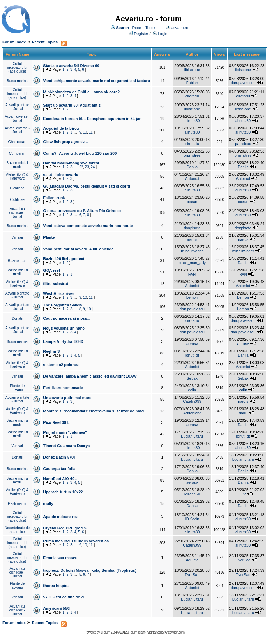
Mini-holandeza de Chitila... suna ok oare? (81, 92)
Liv (243, 494)
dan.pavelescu (243, 83)
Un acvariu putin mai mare (67, 397)
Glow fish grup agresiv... (65, 142)
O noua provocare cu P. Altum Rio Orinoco (82, 211)
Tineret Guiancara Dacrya (66, 446)
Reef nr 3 (51, 351)
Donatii (17, 318)
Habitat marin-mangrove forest (71, 163)
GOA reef (51, 270)
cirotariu (192, 96)
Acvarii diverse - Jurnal (17, 118)
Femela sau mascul (60, 558)
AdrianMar (192, 413)
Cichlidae (17, 188)
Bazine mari (17, 261)
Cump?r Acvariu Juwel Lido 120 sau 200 (80, 153)
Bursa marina (17, 81)
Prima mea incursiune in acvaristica (76, 541)
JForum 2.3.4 (108, 632)
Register (141, 34)
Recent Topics (144, 28)
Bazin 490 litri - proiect (63, 259)
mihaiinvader (192, 251)
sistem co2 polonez (60, 365)
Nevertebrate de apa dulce (17, 530)
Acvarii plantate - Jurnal (17, 107)
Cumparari (17, 153)
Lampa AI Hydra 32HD (63, 341)
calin (192, 390)
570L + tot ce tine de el (63, 597)
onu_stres (192, 155)
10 (85, 132)
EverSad (243, 560)
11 (91, 132)
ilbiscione (192, 70)
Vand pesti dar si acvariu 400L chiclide (78, 249)
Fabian (192, 83)
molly (48, 503)
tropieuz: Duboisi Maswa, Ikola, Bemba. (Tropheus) (89, 570)
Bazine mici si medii (17, 165)
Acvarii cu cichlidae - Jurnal (17, 212)
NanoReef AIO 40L (60, 478)
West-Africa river (58, 293)
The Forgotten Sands (62, 305)
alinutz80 (192, 121)
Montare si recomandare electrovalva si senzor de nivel (93, 411)
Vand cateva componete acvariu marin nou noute (88, 226)
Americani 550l (56, 608)
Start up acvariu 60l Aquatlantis (72, 105)
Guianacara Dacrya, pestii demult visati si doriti (86, 186)
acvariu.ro (179, 28)
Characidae (17, 142)
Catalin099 (192, 401)
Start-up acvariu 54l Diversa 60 (71, 65)
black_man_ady (192, 263)
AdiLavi (192, 560)
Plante (49, 237)
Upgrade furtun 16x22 (63, 492)
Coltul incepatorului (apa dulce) (17, 67)
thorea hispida (56, 585)
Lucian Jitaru (192, 436)
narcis (192, 239)
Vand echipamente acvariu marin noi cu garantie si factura (96, 81)
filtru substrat (55, 284)
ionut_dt (192, 355)
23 (87, 167)
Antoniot (192, 178)
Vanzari (17, 237)
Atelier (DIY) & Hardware (17, 176)
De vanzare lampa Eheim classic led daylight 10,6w (89, 376)
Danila (192, 167)
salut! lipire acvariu (60, 174)
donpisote (192, 228)
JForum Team (136, 632)
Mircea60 (192, 494)
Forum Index (14, 42)
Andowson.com (174, 632)
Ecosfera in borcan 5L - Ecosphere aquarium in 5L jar (91, 118)
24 (93, 167)
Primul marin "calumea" (65, 432)
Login (162, 34)
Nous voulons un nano (64, 328)
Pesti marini (17, 504)
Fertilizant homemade (63, 388)
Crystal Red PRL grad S (64, 528)
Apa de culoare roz (60, 517)
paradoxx (243, 144)
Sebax (192, 378)
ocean (192, 201)
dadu (243, 413)
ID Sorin (192, 519)
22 (81, 167)
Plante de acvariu (17, 388)
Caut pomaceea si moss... (66, 318)
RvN (192, 274)
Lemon (192, 297)
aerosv (192, 343)
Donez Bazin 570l (59, 457)
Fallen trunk (54, 198)
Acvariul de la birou (61, 128)
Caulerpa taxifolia (59, 469)
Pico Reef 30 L (56, 422)
